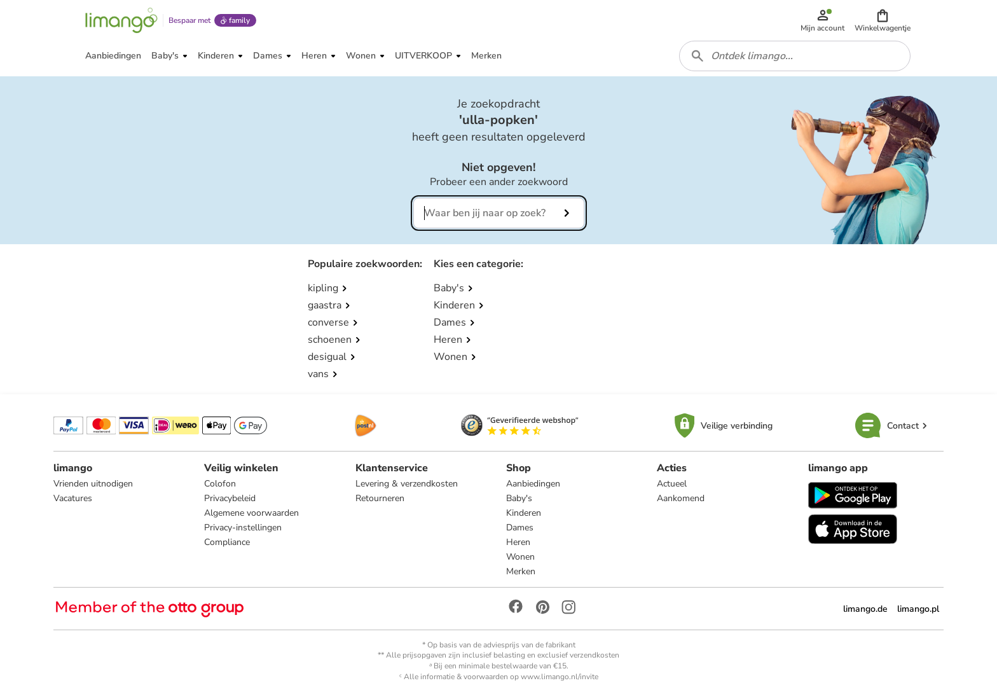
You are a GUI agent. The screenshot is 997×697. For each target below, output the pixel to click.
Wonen (520, 557)
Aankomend (681, 498)
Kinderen (523, 513)
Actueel (672, 484)
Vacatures (72, 498)
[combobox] (794, 56)
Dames (519, 527)
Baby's (519, 498)
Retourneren (379, 498)
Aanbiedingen (533, 484)
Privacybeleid (230, 498)
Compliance (227, 542)
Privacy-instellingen (243, 527)
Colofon (220, 484)
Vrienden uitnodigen (93, 484)
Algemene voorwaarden (251, 513)
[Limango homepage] (121, 20)
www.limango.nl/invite (559, 677)
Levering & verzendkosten (406, 484)
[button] (883, 20)
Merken (520, 571)
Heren (518, 542)
